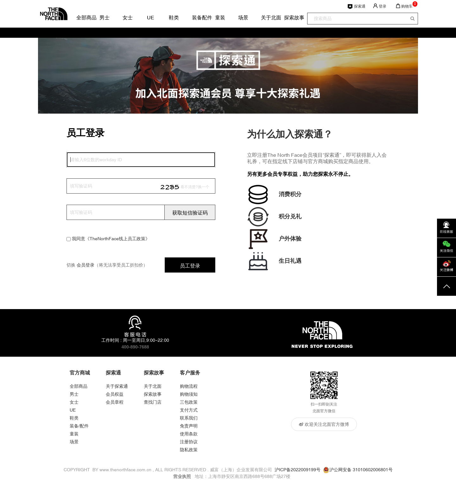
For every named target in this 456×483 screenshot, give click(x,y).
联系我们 (189, 417)
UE (150, 17)
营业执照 (182, 476)
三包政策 (189, 402)
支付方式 (189, 410)
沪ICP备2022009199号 (297, 469)
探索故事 (289, 17)
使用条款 (189, 433)
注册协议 (189, 441)
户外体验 (290, 238)
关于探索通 (117, 386)
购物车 (407, 6)
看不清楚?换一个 (194, 187)
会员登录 (85, 265)
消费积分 (290, 194)
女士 (127, 17)
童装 (220, 17)
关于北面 (265, 17)
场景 (243, 17)
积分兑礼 (290, 216)
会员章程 (115, 402)
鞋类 (173, 17)
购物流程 (189, 386)
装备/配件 (79, 425)
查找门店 (153, 402)
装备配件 (196, 17)
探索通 (359, 6)
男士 (104, 17)
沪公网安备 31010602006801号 (361, 469)
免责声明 (189, 425)
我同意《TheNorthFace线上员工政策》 (111, 238)
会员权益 (115, 394)
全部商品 (81, 17)
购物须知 (189, 394)
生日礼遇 (290, 260)
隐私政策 (189, 449)
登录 (382, 6)
